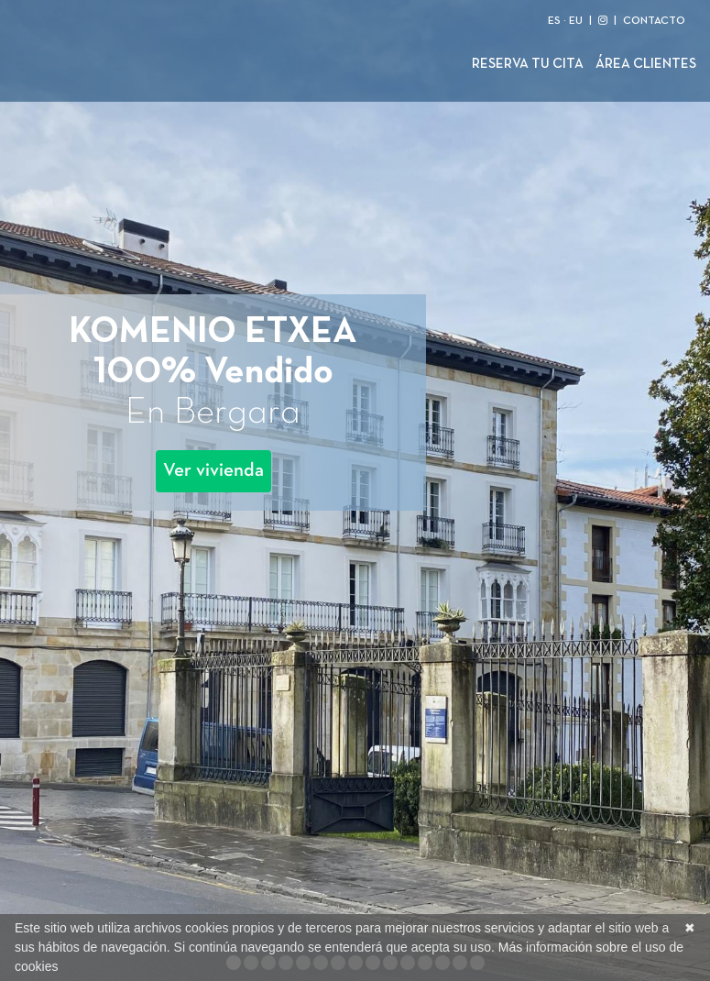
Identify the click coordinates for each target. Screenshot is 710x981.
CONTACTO (654, 21)
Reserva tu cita (528, 64)
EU (576, 21)
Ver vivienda (213, 470)
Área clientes (645, 64)
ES (554, 21)
